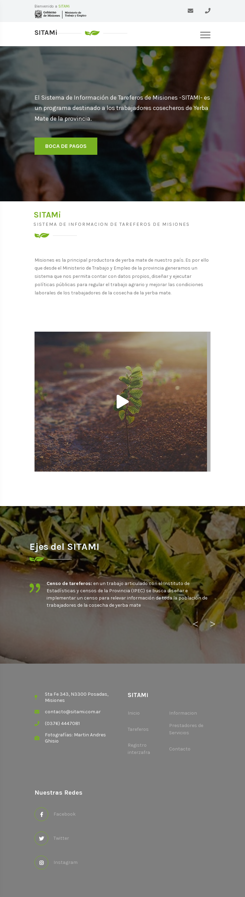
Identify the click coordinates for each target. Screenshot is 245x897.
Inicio (134, 713)
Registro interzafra (139, 748)
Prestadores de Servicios (186, 729)
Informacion (183, 713)
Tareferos (138, 729)
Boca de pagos (66, 146)
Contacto (179, 749)
